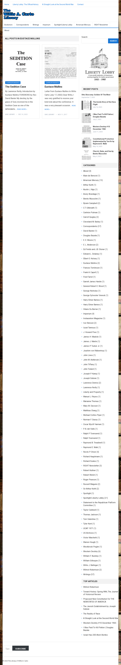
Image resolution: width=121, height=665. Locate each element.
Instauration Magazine (92, 318)
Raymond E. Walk (90, 447)
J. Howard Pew (89, 332)
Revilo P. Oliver (89, 452)
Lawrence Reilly (90, 387)
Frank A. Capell (89, 272)
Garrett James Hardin (92, 281)
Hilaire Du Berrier (90, 309)
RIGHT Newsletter (101, 25)
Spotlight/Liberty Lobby (63, 25)
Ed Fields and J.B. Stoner (94, 249)
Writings (36, 25)
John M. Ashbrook (91, 360)
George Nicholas (90, 291)
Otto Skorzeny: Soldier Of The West (96, 95)
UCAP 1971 (88, 528)
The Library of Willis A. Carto (18, 661)
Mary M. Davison (90, 406)
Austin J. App (89, 189)
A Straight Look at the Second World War (58, 4)
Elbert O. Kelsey (90, 258)
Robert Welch (89, 475)
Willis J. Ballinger (90, 565)
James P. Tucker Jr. (91, 346)
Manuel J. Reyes (90, 396)
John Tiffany (88, 364)
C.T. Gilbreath (88, 208)
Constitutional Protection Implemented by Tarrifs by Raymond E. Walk (103, 141)
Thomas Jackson (90, 514)
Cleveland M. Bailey (91, 222)
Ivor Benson (88, 323)
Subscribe (20, 649)
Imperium (46, 25)
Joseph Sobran (89, 378)
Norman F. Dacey (90, 419)
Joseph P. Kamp (90, 374)
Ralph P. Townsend (91, 433)
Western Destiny (90, 551)
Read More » (22, 109)
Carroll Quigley (89, 217)
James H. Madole (90, 337)
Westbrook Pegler (91, 547)
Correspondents (22, 25)
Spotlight (87, 493)
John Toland (88, 369)
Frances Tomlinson (91, 268)
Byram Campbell (90, 203)
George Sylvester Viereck (94, 295)
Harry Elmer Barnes (91, 300)
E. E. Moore (88, 240)
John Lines (88, 355)
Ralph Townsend (90, 438)
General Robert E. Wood (93, 286)
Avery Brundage (90, 194)
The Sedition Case (15, 86)
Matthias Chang (90, 410)
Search (84, 37)
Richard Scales (89, 461)
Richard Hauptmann (91, 456)
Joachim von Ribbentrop (93, 350)
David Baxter (88, 231)
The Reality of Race (91, 614)
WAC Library (10, 114)
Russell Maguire (90, 484)
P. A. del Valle (89, 429)
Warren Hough (89, 542)
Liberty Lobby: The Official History (25, 4)
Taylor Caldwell (89, 510)
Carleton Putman (90, 212)
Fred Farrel (88, 277)
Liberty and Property (92, 392)
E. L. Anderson (89, 245)
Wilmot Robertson (91, 570)
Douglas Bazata (90, 235)
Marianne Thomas (91, 401)
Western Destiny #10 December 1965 (99, 623)
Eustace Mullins (53, 86)
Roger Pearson (89, 479)
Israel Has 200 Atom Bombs (95, 635)
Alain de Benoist (90, 176)
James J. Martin (90, 341)
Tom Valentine (89, 519)
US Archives (88, 533)
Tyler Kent (87, 524)
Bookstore (8, 25)
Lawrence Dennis (90, 383)
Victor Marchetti (90, 537)
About (6, 30)
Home (6, 4)
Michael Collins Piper (92, 415)
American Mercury (83, 25)
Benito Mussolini (90, 199)
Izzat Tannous (89, 327)
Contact (80, 4)
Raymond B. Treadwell (92, 442)
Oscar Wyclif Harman (92, 424)
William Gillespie (90, 560)
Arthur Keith (88, 185)
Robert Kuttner (89, 470)
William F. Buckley (91, 556)
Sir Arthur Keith (89, 489)
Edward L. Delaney (91, 254)
